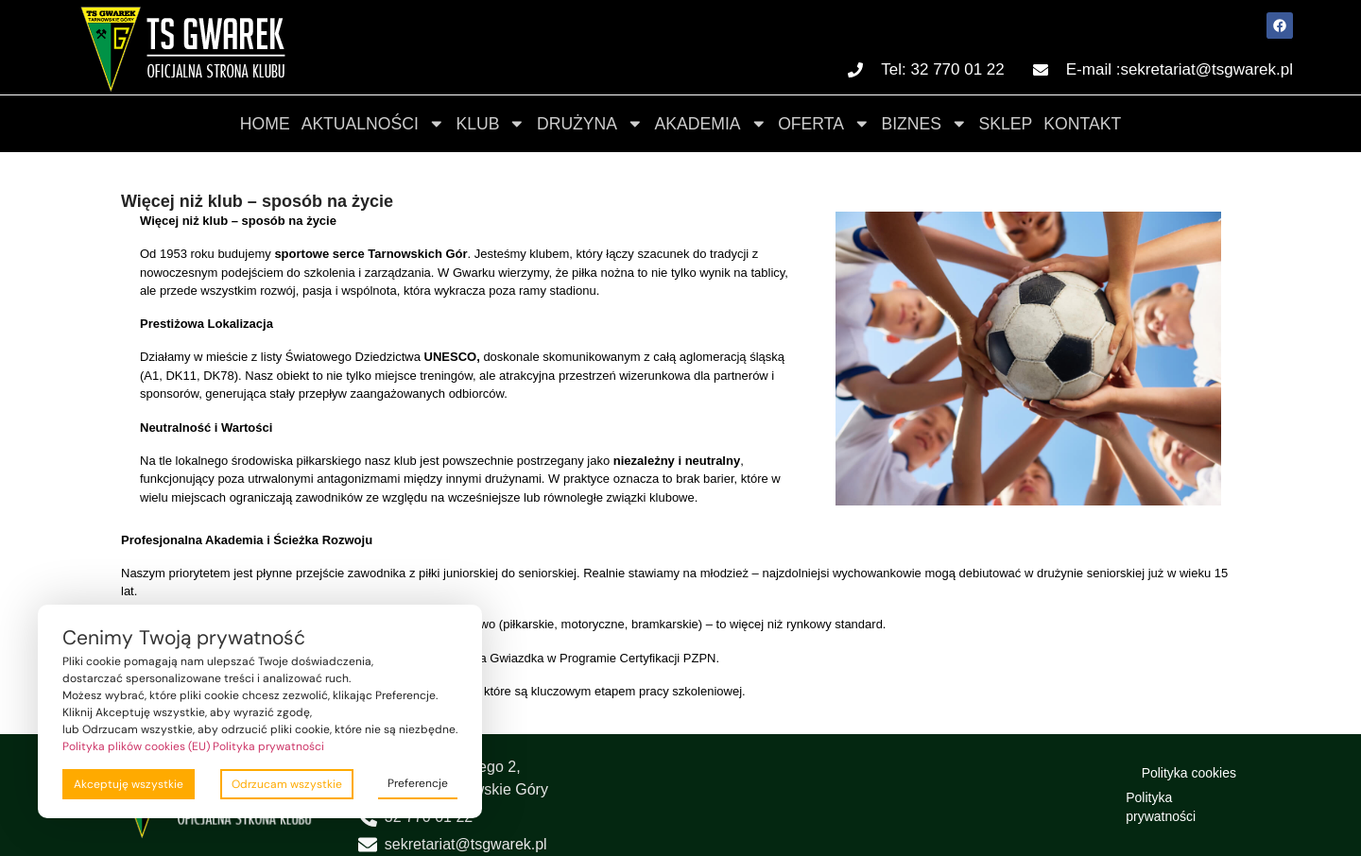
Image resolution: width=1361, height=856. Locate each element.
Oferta (824, 124)
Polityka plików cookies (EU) (136, 746)
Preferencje (418, 783)
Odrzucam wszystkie (287, 784)
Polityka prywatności (1161, 807)
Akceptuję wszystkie (128, 784)
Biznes (924, 124)
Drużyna (590, 124)
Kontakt (1082, 123)
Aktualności (373, 124)
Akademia (711, 124)
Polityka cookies (1189, 772)
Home (265, 123)
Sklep (1006, 123)
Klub (490, 124)
